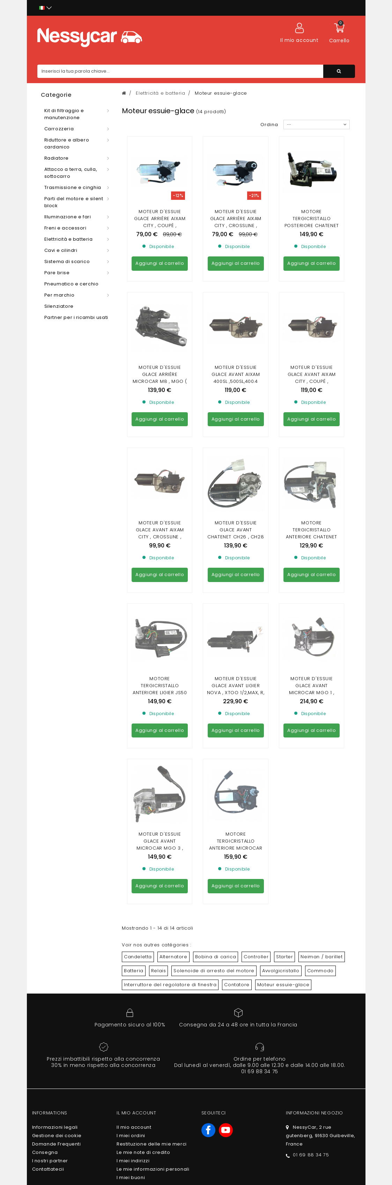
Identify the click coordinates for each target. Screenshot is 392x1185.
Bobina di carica (215, 702)
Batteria (133, 716)
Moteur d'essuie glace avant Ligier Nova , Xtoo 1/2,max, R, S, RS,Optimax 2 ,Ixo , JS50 (236, 502)
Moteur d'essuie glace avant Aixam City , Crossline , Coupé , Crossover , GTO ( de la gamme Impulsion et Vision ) (159, 413)
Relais (158, 716)
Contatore (236, 730)
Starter (284, 702)
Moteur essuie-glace (283, 730)
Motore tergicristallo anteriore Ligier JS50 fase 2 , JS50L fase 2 (160, 498)
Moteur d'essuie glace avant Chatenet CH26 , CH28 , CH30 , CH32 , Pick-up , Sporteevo (235, 409)
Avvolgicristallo (280, 716)
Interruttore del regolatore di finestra (170, 730)
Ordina (269, 124)
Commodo (320, 716)
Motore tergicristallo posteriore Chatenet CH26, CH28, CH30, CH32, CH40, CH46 (311, 225)
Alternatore (173, 702)
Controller (256, 702)
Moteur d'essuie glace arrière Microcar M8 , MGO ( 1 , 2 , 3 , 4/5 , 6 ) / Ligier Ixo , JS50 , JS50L (159, 317)
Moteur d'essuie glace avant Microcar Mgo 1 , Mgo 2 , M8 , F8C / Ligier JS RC (311, 502)
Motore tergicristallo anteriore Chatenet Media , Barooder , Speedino (311, 409)
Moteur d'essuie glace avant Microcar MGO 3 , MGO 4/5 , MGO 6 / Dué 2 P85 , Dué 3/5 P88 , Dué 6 (159, 597)
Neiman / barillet (321, 702)
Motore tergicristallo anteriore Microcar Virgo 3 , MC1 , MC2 (235, 590)
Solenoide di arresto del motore (213, 716)
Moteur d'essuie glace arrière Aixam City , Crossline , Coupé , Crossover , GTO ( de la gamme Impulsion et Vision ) (235, 229)
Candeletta (138, 702)
